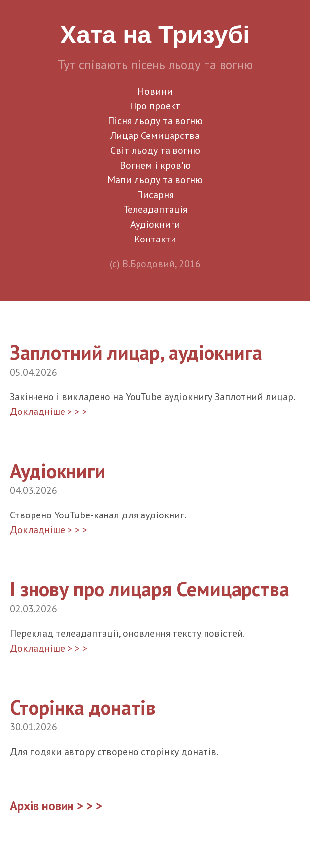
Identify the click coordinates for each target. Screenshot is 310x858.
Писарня (155, 194)
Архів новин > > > (56, 806)
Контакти (155, 239)
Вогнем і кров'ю (155, 165)
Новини (155, 91)
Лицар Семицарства (155, 135)
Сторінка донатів (83, 707)
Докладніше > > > (48, 411)
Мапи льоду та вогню (155, 179)
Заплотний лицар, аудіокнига (136, 352)
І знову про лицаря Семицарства (149, 589)
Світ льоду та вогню (155, 150)
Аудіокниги (155, 224)
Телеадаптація (155, 209)
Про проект (155, 106)
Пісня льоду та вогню (155, 120)
